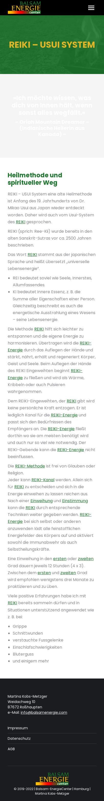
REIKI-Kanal (42, 480)
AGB (11, 748)
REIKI (20, 222)
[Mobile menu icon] (91, 8)
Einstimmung (75, 501)
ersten (59, 559)
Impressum (18, 728)
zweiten (86, 559)
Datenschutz (19, 738)
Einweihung (41, 501)
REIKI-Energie (64, 415)
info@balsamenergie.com (44, 712)
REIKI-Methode (30, 466)
